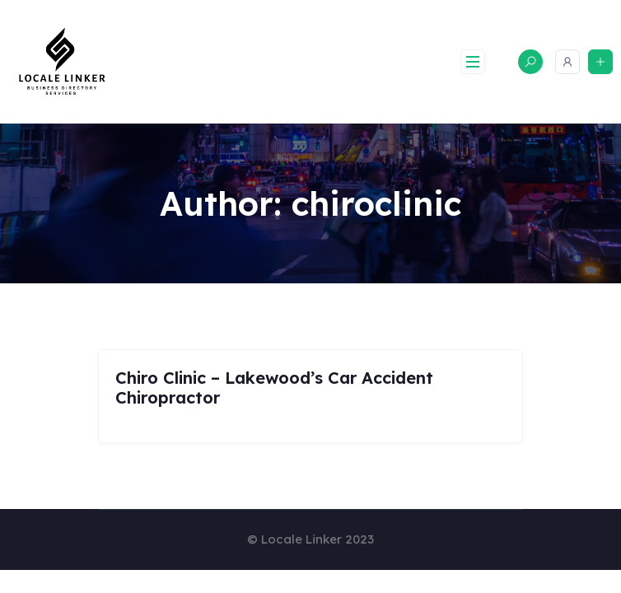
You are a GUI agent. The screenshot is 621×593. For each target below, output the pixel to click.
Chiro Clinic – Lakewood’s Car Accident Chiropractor (274, 387)
